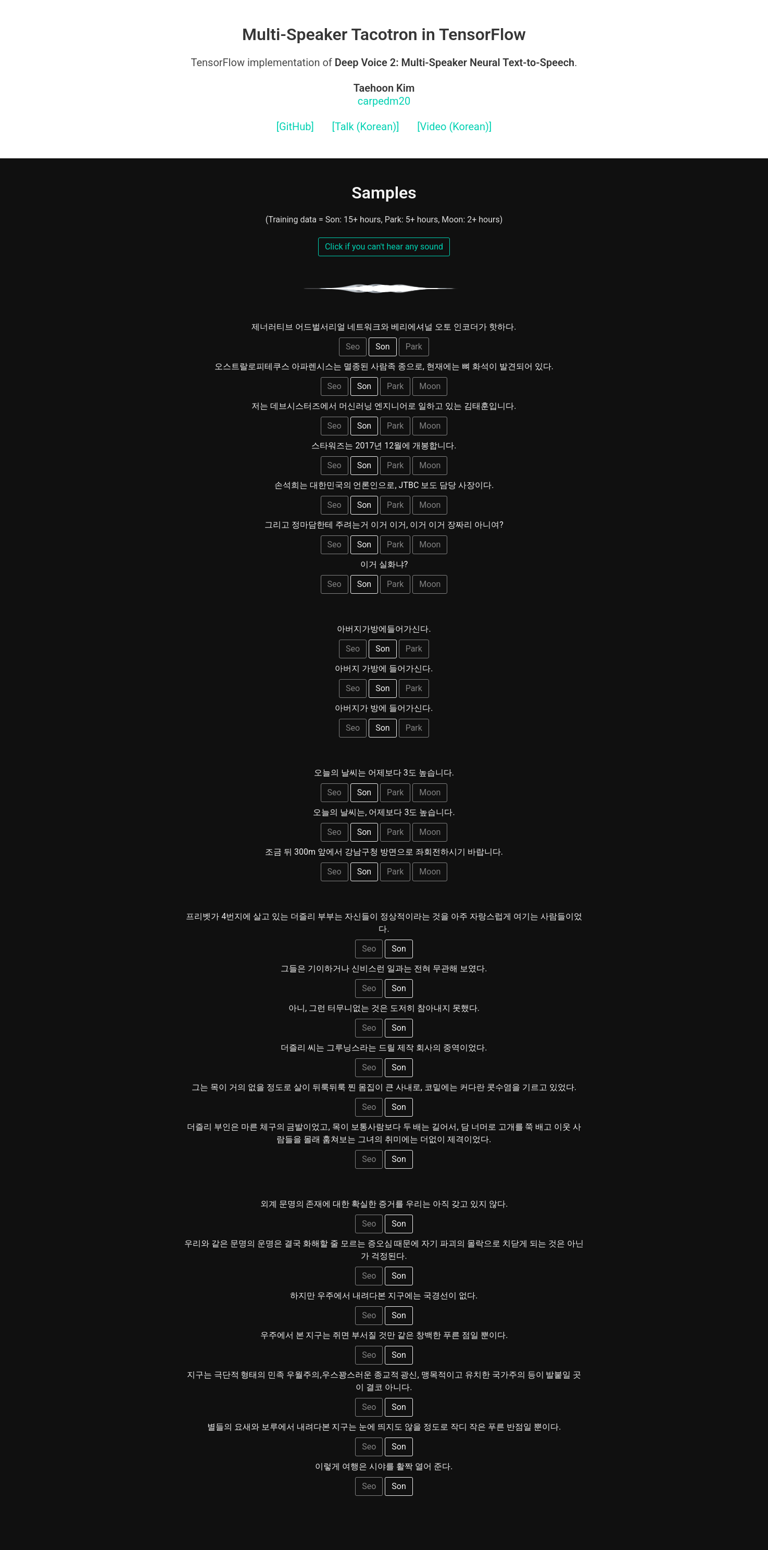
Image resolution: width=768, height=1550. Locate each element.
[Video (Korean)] (454, 126)
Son (382, 347)
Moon (429, 386)
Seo (353, 347)
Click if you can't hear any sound (384, 247)
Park (414, 347)
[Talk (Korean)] (365, 126)
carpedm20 (384, 94)
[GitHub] (295, 126)
